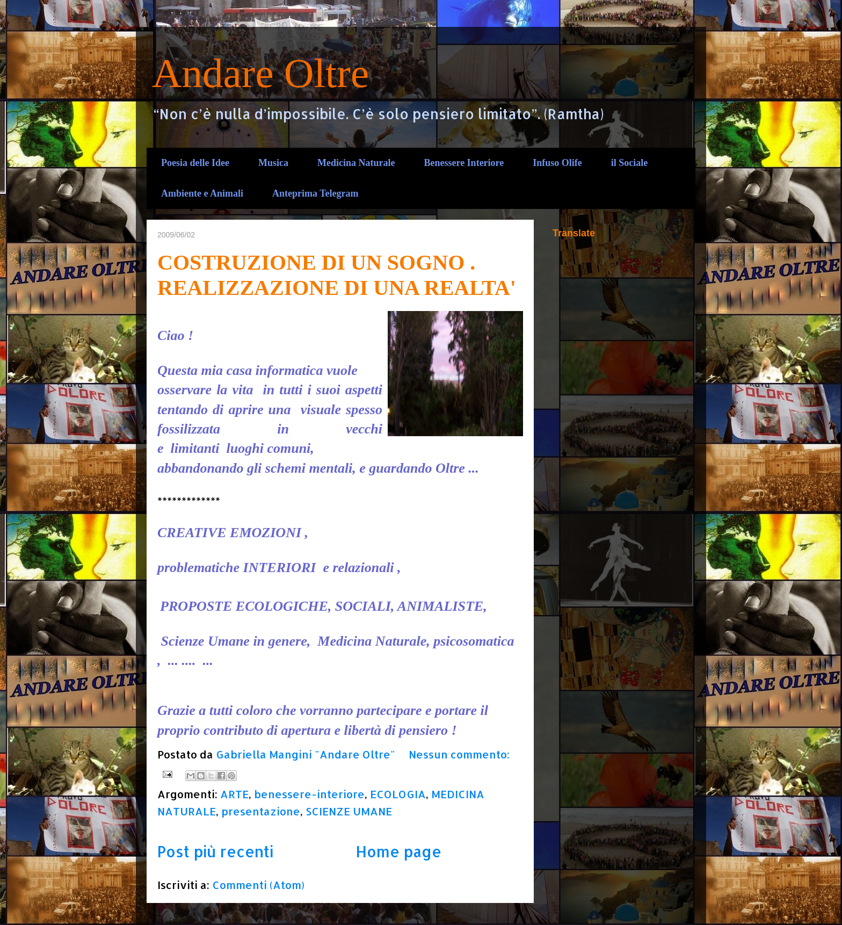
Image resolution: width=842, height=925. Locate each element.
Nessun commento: (459, 754)
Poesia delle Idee (195, 162)
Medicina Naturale (356, 162)
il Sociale (629, 162)
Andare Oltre (260, 73)
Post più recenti (215, 851)
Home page (398, 851)
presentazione (260, 811)
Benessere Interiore (464, 162)
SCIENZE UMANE (349, 811)
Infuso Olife (557, 162)
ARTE (234, 794)
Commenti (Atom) (258, 885)
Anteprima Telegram (315, 193)
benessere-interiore (309, 794)
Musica (273, 162)
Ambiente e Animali (202, 193)
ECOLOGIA (398, 794)
